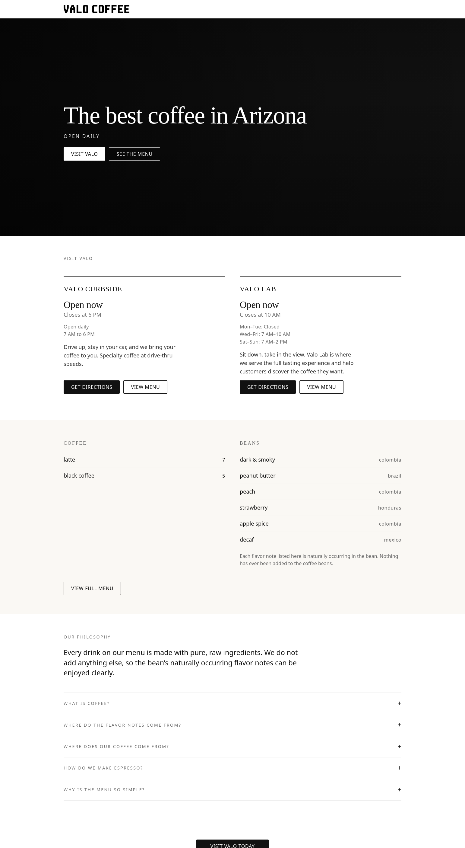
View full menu (92, 588)
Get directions (91, 387)
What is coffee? (87, 703)
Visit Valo (84, 154)
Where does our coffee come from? (116, 746)
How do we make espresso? (103, 768)
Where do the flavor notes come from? (122, 725)
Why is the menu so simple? (104, 789)
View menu (145, 387)
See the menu (134, 154)
